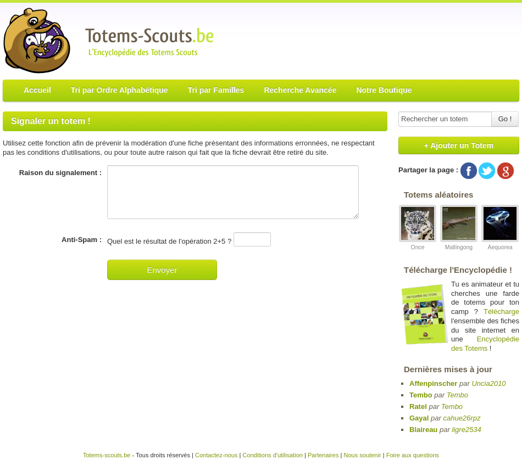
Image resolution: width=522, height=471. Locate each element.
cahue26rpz (461, 418)
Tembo (420, 395)
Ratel (418, 406)
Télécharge (501, 311)
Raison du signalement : (60, 173)
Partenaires (323, 455)
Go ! (505, 119)
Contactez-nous (216, 455)
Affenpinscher (433, 383)
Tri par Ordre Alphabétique (119, 90)
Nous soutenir (362, 455)
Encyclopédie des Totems (485, 343)
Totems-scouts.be (107, 455)
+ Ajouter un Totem (458, 145)
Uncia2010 (488, 383)
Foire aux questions (412, 455)
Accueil (37, 90)
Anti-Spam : (82, 240)
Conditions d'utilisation (272, 455)
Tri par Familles (216, 90)
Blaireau (423, 429)
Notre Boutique (384, 90)
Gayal (419, 418)
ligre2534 (466, 429)
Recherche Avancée (300, 90)
